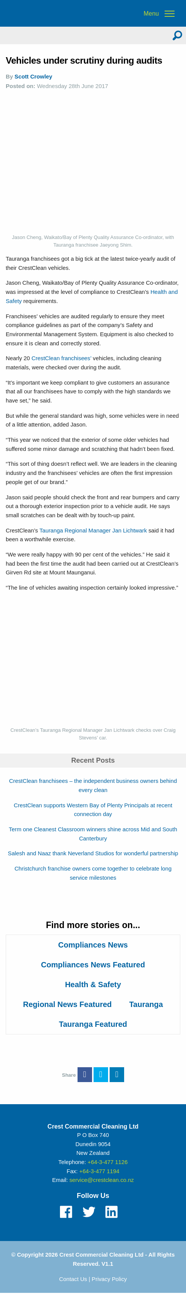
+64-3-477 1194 (99, 1171)
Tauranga (146, 1004)
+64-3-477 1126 (107, 1162)
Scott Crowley (33, 77)
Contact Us (73, 1279)
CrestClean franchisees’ (62, 358)
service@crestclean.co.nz (102, 1180)
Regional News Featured (67, 1004)
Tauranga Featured (93, 1024)
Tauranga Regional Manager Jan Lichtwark (93, 531)
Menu (151, 14)
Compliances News (93, 945)
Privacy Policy (109, 1279)
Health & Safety (93, 984)
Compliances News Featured (93, 964)
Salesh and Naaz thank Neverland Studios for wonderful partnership (93, 853)
